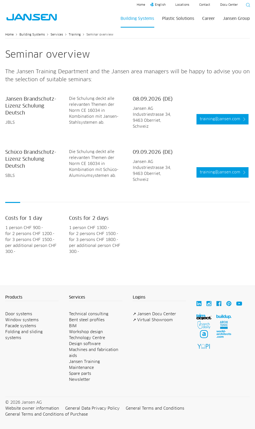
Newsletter (79, 380)
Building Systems (137, 19)
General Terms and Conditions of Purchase (46, 414)
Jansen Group (236, 19)
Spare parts (80, 374)
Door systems (18, 314)
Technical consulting (88, 314)
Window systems (22, 320)
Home (141, 4)
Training (75, 34)
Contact (204, 4)
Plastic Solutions (178, 19)
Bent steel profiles (87, 320)
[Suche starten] (246, 5)
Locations (182, 4)
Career (208, 19)
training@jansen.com (220, 119)
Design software (85, 344)
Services (57, 34)
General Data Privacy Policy (92, 408)
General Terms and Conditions (155, 408)
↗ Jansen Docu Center (154, 314)
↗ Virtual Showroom (153, 320)
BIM (73, 326)
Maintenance (81, 368)
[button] (32, 298)
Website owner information (32, 408)
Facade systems (20, 326)
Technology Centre (87, 338)
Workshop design (86, 332)
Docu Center (229, 4)
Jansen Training (84, 362)
